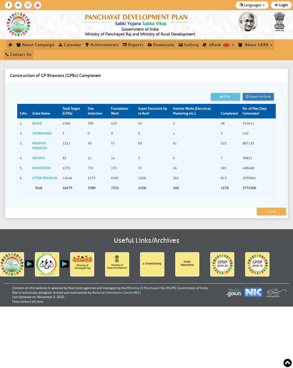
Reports (133, 44)
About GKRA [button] (255, 44)
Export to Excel (258, 96)
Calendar (70, 44)
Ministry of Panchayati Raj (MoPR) (151, 288)
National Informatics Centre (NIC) (116, 293)
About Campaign (35, 44)
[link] (140, 24)
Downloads (161, 44)
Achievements (102, 44)
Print (225, 96)
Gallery (189, 44)
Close (272, 211)
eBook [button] (218, 44)
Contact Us (19, 54)
